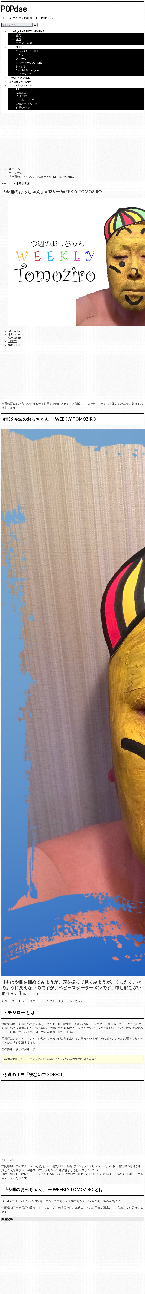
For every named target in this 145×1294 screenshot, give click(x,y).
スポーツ (21, 58)
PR (17, 89)
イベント (21, 54)
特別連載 (21, 96)
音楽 (18, 35)
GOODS (21, 92)
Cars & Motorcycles (28, 70)
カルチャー (29, 62)
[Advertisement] (72, 139)
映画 (18, 39)
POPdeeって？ (25, 100)
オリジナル (20, 85)
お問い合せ (23, 107)
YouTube (10, 1160)
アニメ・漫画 (24, 43)
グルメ (27, 50)
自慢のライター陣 (27, 103)
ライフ (15, 47)
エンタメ (26, 31)
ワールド (19, 77)
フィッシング (24, 73)
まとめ (20, 81)
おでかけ (21, 66)
